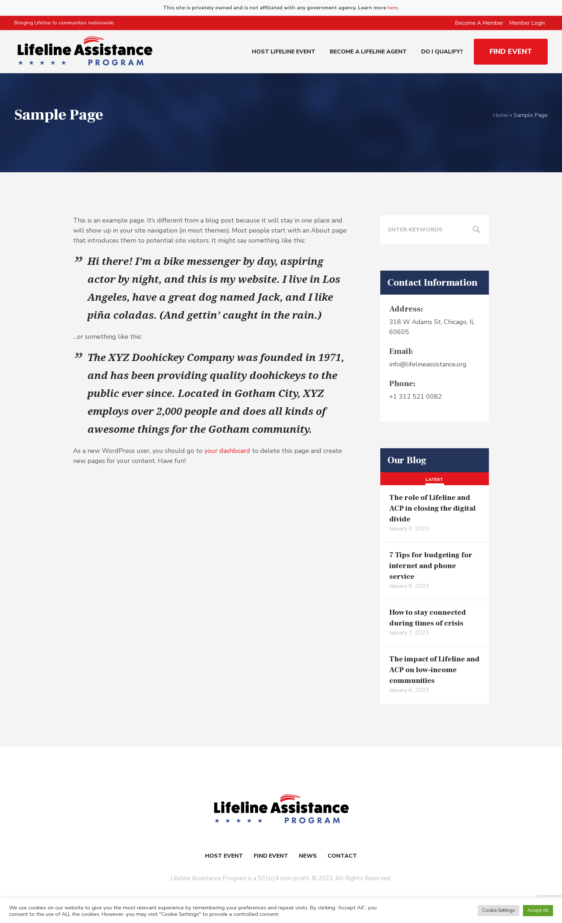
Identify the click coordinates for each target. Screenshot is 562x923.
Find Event (271, 856)
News (308, 856)
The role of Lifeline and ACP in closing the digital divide (432, 508)
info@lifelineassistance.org (428, 364)
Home (500, 115)
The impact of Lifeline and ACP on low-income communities (434, 670)
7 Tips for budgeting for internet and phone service (430, 565)
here (392, 7)
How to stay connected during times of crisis (427, 618)
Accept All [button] (538, 910)
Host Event (224, 856)
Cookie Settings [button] (498, 910)
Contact (342, 856)
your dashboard (227, 450)
